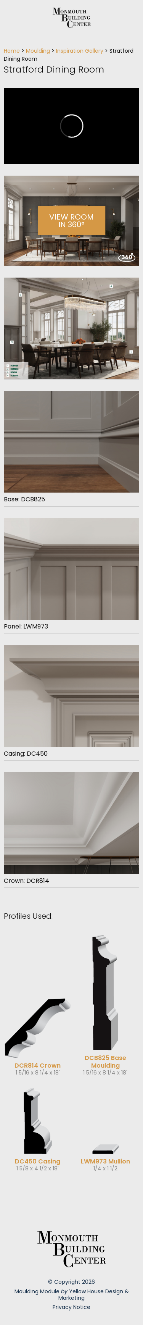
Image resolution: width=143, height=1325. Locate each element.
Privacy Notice (71, 1307)
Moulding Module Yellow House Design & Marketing (71, 1295)
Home (12, 51)
